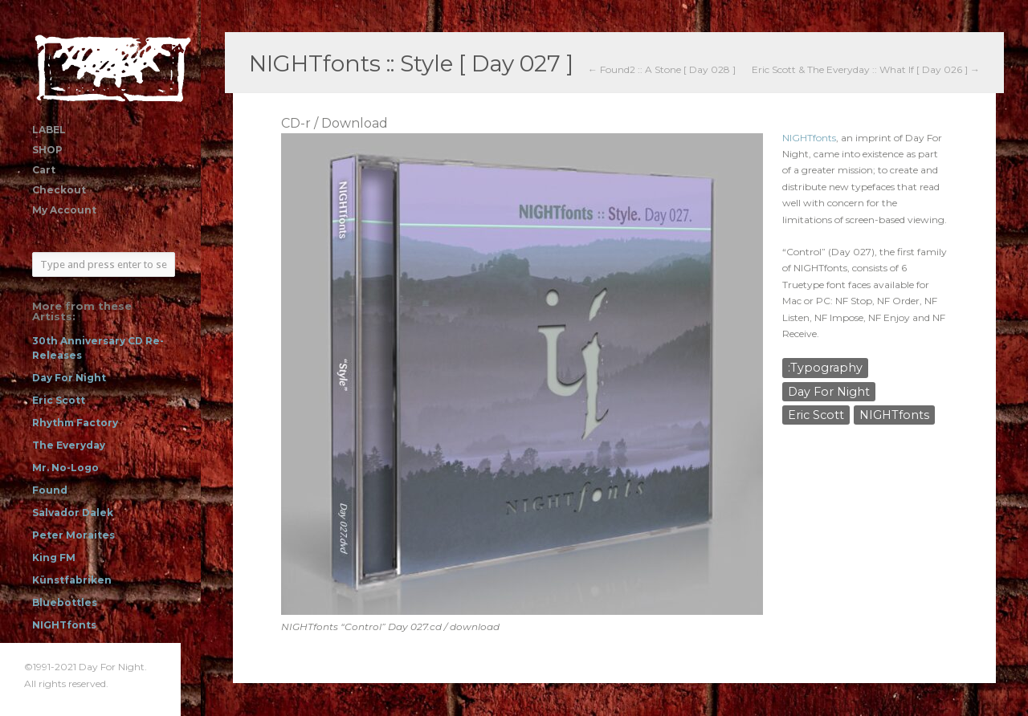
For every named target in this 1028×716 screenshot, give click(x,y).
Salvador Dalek (72, 512)
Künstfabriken (72, 580)
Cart (43, 170)
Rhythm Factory (75, 423)
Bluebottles (64, 602)
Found (49, 490)
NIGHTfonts (64, 625)
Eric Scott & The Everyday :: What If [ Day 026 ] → (866, 70)
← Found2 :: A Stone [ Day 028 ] (662, 70)
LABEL (49, 130)
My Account (64, 210)
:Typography (825, 367)
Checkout (59, 190)
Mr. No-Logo (65, 468)
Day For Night (69, 378)
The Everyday (68, 445)
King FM (53, 557)
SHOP (47, 150)
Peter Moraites (73, 535)
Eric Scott (58, 400)
